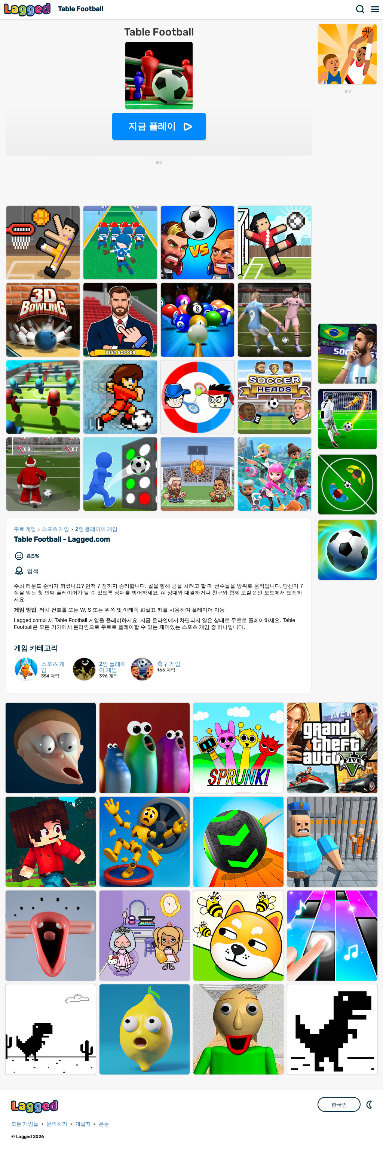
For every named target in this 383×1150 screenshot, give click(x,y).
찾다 (360, 9)
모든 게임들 (25, 1124)
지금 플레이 (152, 126)
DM (369, 1104)
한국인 (339, 1105)
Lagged (28, 9)
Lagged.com (35, 1106)
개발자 (83, 1124)
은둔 (104, 1124)
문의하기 (56, 1124)
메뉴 (375, 9)
